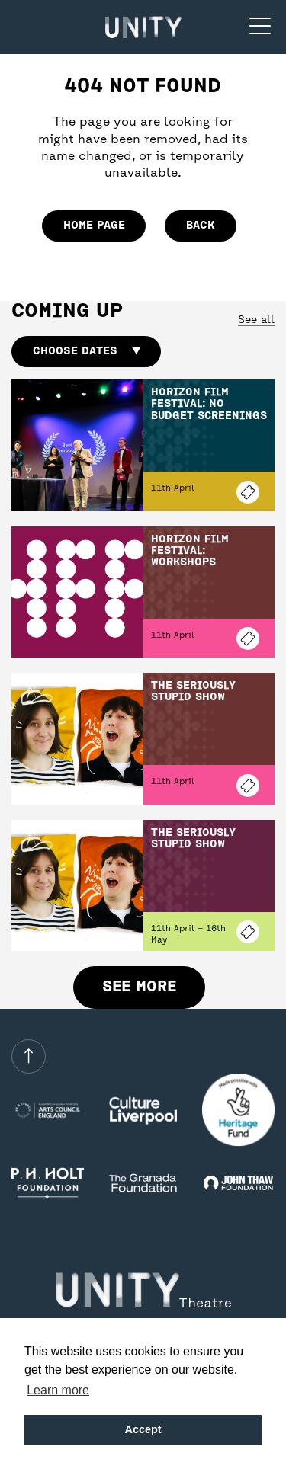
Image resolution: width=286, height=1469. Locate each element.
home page (94, 225)
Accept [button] (143, 1429)
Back (200, 225)
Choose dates (86, 351)
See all (256, 320)
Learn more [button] (58, 1390)
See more (139, 987)
